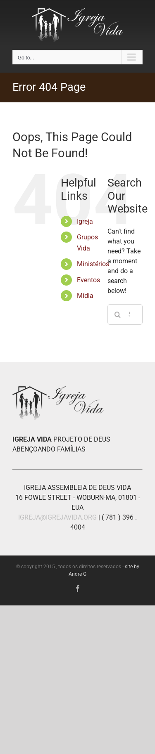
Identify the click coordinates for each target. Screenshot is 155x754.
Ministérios (93, 264)
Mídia (85, 296)
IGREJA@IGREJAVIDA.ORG (57, 517)
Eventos (88, 280)
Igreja (85, 221)
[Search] (117, 314)
